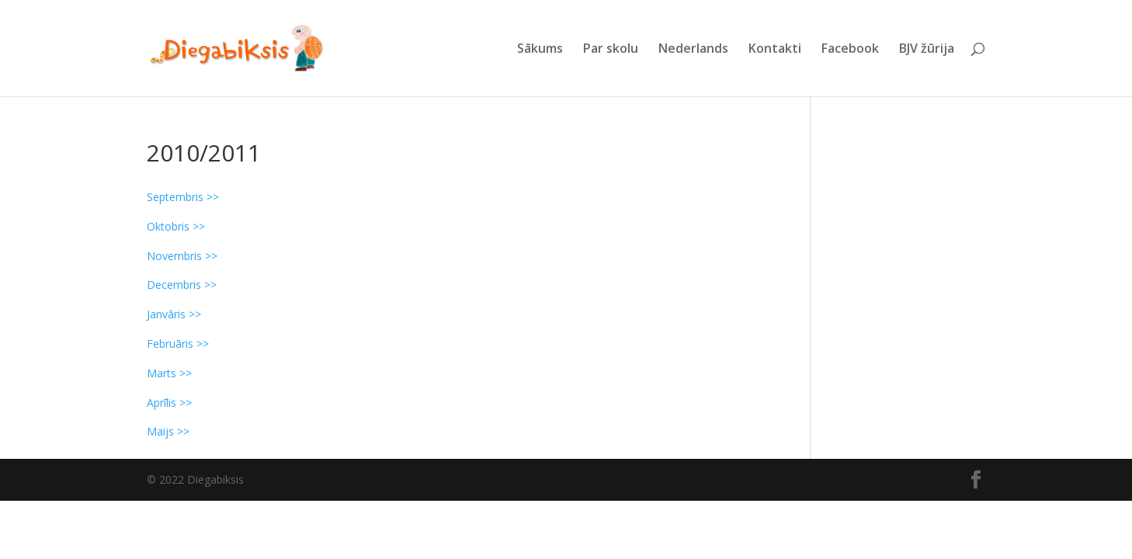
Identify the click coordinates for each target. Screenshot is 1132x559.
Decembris (174, 284)
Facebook (850, 50)
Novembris (174, 255)
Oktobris (168, 226)
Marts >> (169, 373)
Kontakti (774, 50)
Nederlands (693, 50)
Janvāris (166, 314)
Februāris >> (178, 343)
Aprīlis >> (169, 402)
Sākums (540, 50)
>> (197, 226)
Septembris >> (183, 196)
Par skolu (610, 50)
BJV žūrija (926, 50)
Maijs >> (168, 431)
